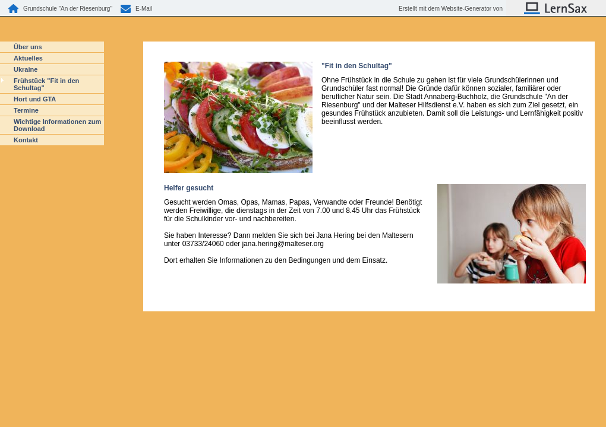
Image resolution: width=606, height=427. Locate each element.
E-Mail (143, 8)
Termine (26, 110)
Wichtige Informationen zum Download (57, 125)
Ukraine (25, 69)
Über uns (28, 46)
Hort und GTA (35, 99)
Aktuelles (28, 58)
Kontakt (26, 140)
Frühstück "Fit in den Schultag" (46, 84)
